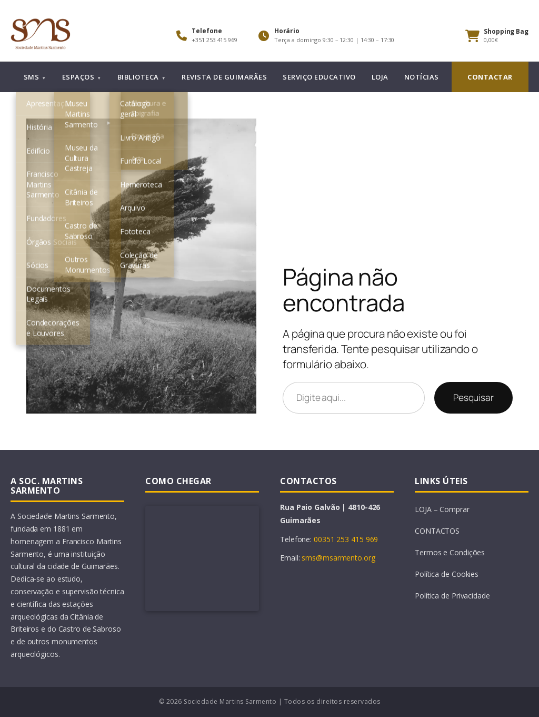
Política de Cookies (446, 574)
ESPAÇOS (78, 77)
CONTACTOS (437, 531)
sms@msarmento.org (338, 558)
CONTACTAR (490, 77)
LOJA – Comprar (442, 509)
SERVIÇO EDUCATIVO (319, 77)
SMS (31, 77)
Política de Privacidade (452, 596)
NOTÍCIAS (421, 77)
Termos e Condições (450, 552)
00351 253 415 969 (346, 539)
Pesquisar (473, 397)
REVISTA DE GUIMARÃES (224, 77)
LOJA (380, 77)
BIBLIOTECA (138, 77)
